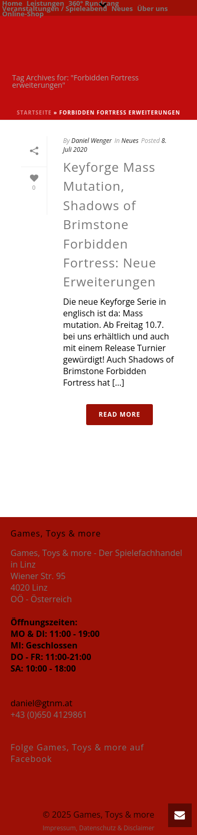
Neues (122, 8)
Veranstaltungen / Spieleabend (54, 8)
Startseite (34, 112)
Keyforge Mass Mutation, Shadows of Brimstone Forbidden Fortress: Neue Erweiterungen (110, 224)
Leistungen (45, 2)
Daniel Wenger (91, 140)
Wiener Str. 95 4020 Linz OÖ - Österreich (41, 587)
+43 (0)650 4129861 (49, 714)
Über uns (152, 8)
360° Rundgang (93, 2)
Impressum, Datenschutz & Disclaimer (98, 828)
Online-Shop (23, 13)
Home (12, 2)
